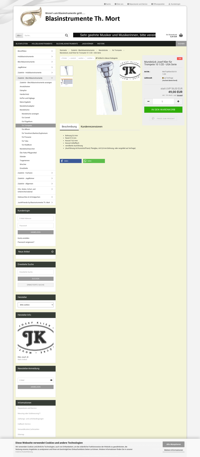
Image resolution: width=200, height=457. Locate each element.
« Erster (64, 58)
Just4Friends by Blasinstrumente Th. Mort (34, 202)
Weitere (100, 44)
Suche (107, 4)
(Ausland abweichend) (169, 80)
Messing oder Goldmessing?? (29, 413)
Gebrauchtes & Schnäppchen (29, 197)
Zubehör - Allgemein (25, 184)
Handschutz (24, 94)
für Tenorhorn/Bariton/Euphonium (35, 133)
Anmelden (36, 232)
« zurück (72, 58)
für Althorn (26, 129)
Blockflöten (22, 44)
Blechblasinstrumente (67, 44)
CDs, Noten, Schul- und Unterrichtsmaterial (26, 190)
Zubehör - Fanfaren (25, 173)
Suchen (181, 44)
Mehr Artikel (22, 359)
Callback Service (24, 424)
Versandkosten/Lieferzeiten (28, 429)
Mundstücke (24, 110)
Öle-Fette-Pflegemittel (28, 153)
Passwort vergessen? (26, 242)
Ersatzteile (24, 168)
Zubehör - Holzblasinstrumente (29, 73)
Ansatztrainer (25, 86)
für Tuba (25, 141)
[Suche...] (19, 35)
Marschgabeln (25, 102)
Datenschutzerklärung (24, 452)
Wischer (23, 164)
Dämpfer (23, 90)
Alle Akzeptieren (173, 444)
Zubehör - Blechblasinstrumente (30, 78)
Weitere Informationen (173, 450)
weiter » (81, 58)
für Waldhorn (27, 145)
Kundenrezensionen (91, 126)
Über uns (119, 4)
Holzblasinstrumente (42, 44)
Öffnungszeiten (158, 4)
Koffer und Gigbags (27, 98)
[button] (148, 101)
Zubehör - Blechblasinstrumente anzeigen (36, 83)
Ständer (23, 157)
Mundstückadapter (27, 106)
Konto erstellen (23, 238)
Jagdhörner (87, 44)
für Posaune (26, 137)
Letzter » (90, 58)
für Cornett (26, 118)
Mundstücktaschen (27, 149)
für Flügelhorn (27, 121)
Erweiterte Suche (35, 285)
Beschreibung (69, 126)
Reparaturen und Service (137, 4)
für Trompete (27, 125)
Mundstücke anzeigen (30, 114)
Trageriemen (25, 160)
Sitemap (21, 434)
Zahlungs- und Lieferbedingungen (31, 419)
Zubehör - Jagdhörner (26, 178)
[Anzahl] (163, 101)
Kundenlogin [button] (174, 4)
